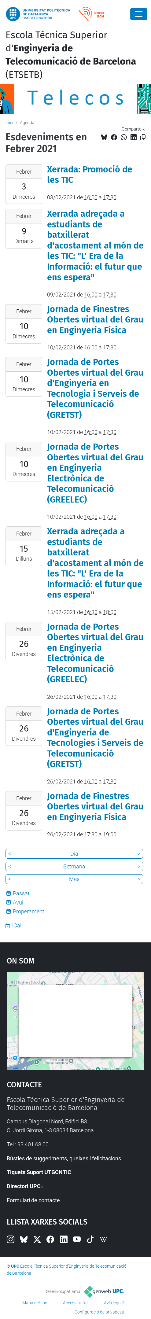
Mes (74, 879)
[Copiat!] (142, 137)
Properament (28, 911)
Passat (21, 893)
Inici (9, 122)
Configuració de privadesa (99, 1312)
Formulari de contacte (33, 1200)
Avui (18, 902)
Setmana (74, 866)
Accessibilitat (75, 1302)
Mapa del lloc (34, 1302)
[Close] (138, 14)
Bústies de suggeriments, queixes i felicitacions (64, 1158)
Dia (74, 853)
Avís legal (113, 1302)
